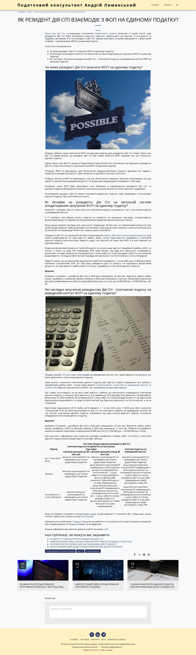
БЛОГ (29, 12)
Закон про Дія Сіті (55, 33)
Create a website (106, 650)
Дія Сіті (80, 551)
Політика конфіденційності (111, 647)
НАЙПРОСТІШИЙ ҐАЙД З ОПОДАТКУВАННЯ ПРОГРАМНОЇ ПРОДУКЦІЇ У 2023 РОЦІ (91, 541)
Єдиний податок (93, 551)
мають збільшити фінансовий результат (125, 235)
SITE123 (95, 650)
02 (77, 564)
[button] (176, 5)
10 (132, 564)
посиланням (87, 516)
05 (22, 564)
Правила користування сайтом (84, 647)
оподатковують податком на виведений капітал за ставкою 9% (98, 386)
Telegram (77, 521)
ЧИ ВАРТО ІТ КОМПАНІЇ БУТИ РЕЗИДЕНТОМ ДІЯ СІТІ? (76, 539)
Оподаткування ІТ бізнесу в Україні (60, 551)
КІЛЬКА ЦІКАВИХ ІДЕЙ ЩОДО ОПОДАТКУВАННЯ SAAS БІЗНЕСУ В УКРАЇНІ (86, 546)
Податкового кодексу (106, 33)
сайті (105, 529)
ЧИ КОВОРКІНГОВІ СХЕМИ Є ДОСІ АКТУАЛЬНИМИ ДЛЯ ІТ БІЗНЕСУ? (83, 544)
